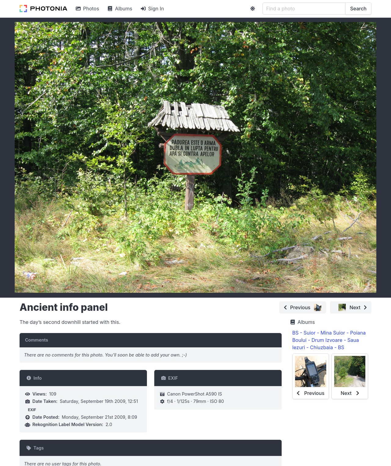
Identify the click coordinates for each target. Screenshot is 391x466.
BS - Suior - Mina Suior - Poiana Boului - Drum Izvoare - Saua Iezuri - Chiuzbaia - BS (329, 340)
